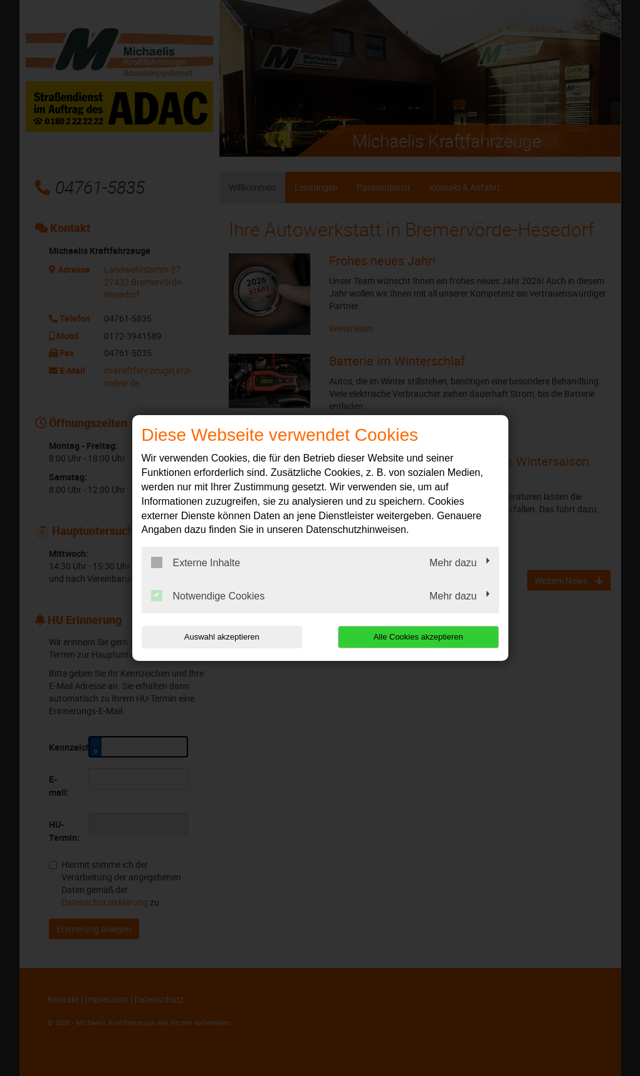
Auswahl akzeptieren (222, 636)
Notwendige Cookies (208, 595)
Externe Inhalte (196, 562)
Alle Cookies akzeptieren (418, 636)
